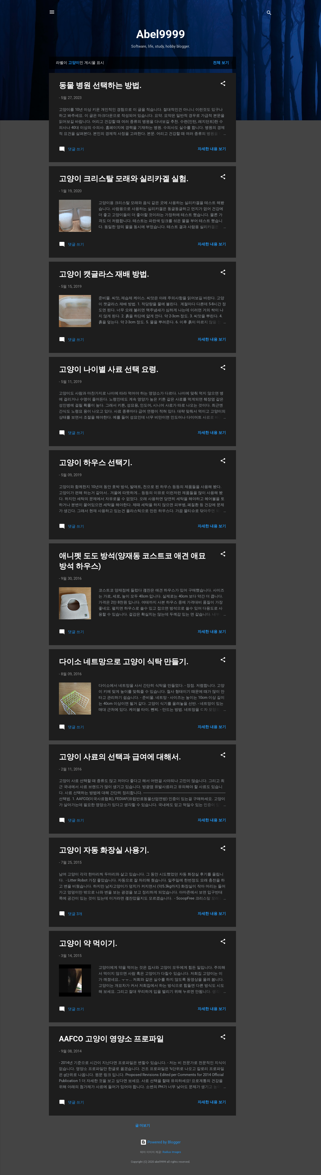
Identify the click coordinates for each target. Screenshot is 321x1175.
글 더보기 (142, 1125)
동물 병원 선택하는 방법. (100, 85)
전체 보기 (221, 62)
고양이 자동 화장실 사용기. (104, 850)
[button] (223, 84)
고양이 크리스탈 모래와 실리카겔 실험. (124, 178)
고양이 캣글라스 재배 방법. (104, 274)
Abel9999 (160, 34)
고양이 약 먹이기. (88, 943)
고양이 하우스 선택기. (95, 462)
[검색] (269, 13)
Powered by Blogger (160, 1142)
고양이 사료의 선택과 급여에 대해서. (120, 756)
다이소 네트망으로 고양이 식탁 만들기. (124, 661)
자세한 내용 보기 (212, 149)
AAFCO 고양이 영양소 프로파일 (111, 1038)
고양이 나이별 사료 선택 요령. (108, 369)
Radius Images (172, 1152)
